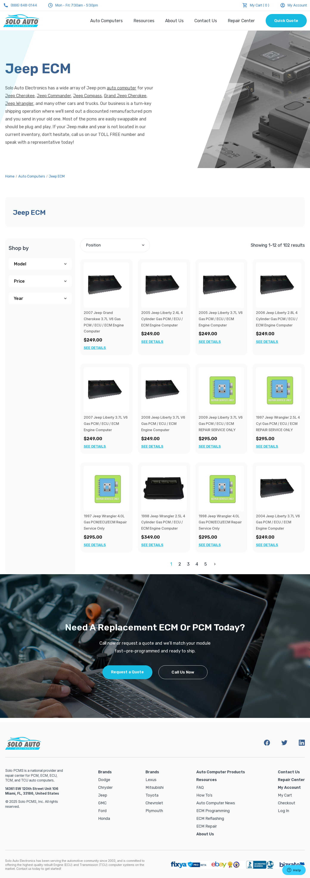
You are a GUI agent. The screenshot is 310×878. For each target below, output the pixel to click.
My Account (293, 5)
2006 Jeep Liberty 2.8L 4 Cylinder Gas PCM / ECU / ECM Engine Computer (277, 318)
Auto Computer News (215, 803)
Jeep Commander (54, 95)
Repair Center (241, 20)
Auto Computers (106, 20)
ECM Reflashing (210, 818)
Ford (102, 810)
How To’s (204, 795)
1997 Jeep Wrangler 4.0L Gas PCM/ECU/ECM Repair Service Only (105, 522)
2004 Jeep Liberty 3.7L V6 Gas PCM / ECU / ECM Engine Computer (278, 522)
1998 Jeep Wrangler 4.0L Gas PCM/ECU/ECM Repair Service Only (220, 522)
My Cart (285, 795)
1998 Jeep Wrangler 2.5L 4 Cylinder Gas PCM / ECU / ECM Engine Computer (163, 522)
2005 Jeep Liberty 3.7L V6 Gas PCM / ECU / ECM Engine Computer (221, 318)
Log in (283, 810)
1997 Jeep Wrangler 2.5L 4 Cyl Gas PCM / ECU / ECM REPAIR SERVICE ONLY (278, 423)
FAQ (200, 787)
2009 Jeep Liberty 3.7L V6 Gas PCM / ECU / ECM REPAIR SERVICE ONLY (221, 423)
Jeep (102, 795)
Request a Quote (127, 672)
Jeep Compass (87, 95)
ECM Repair (206, 826)
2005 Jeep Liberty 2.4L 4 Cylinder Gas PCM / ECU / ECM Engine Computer (162, 318)
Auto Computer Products (220, 772)
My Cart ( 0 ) (259, 5)
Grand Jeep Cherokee (125, 95)
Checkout (286, 803)
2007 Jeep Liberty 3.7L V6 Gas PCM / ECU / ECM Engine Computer (106, 423)
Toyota (152, 795)
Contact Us (205, 20)
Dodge (104, 779)
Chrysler (105, 787)
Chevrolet (154, 803)
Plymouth (154, 810)
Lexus (151, 779)
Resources (143, 20)
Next (214, 564)
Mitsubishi (155, 787)
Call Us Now (183, 672)
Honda (104, 818)
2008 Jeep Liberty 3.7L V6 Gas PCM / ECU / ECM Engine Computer (163, 423)
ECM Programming (213, 810)
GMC (102, 803)
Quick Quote (286, 20)
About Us (174, 20)
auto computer (121, 87)
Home (9, 176)
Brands (105, 772)
